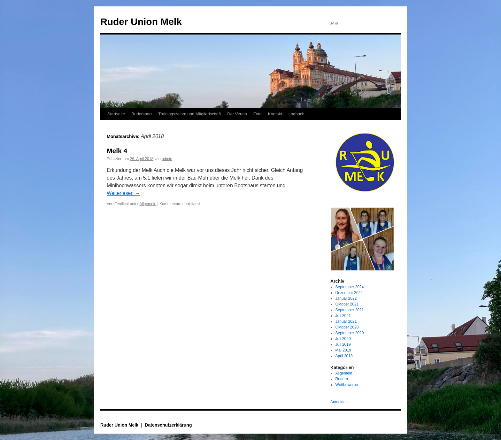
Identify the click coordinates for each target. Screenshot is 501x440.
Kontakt (275, 114)
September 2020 (349, 333)
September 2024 (349, 287)
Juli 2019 (343, 344)
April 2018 (344, 356)
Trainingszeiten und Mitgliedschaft (189, 114)
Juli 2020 (343, 338)
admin (167, 159)
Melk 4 (117, 150)
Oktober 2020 (347, 327)
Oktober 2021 (347, 304)
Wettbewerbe (346, 384)
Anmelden (339, 402)
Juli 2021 (343, 315)
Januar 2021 (346, 321)
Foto (257, 114)
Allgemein (148, 204)
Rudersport (141, 114)
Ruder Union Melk (141, 21)
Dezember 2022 (349, 292)
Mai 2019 (343, 350)
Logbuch (296, 114)
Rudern (341, 379)
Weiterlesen (123, 193)
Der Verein (237, 114)
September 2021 (349, 310)
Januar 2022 (346, 298)
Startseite (116, 114)
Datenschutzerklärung (168, 425)
